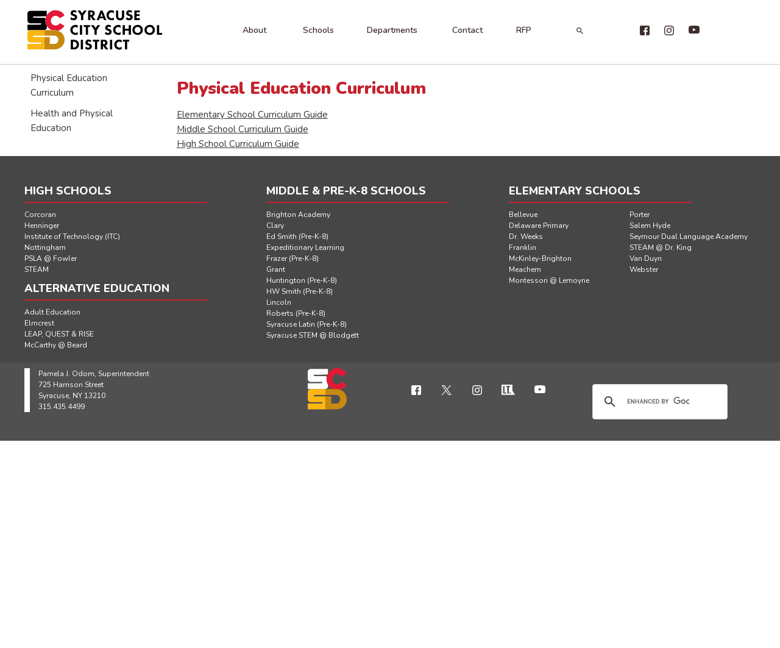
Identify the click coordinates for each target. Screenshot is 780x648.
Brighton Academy (298, 214)
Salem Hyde (649, 225)
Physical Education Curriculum (68, 85)
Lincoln (278, 302)
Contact (467, 30)
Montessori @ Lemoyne (549, 280)
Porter (639, 214)
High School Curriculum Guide (238, 144)
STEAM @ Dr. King (660, 247)
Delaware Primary (539, 225)
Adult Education (52, 312)
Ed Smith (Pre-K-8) (297, 236)
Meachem (525, 269)
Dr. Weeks (526, 236)
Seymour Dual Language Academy (688, 236)
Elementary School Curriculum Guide (252, 115)
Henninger (41, 225)
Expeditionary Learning (305, 247)
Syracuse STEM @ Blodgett (312, 335)
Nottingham (45, 247)
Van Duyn (645, 258)
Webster (643, 269)
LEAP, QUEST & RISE (59, 334)
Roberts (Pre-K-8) (295, 313)
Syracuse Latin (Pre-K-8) (306, 324)
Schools (318, 30)
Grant (275, 269)
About (254, 30)
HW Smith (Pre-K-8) (299, 291)
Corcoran (40, 214)
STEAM (36, 269)
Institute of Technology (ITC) (72, 236)
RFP (523, 30)
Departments (392, 30)
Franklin (522, 247)
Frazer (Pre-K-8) (292, 258)
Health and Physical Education (71, 120)
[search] (658, 401)
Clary (275, 225)
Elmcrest (39, 323)
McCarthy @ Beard (55, 345)
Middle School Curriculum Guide (242, 129)
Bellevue (523, 214)
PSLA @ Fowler (50, 258)
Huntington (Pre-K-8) (301, 280)
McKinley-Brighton (540, 258)
